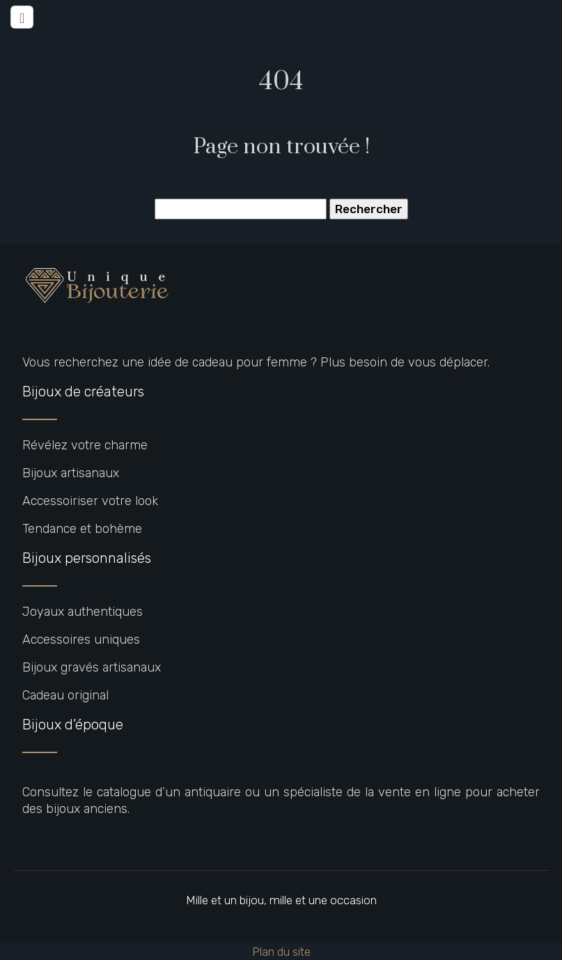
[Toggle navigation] (21, 17)
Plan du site (281, 952)
